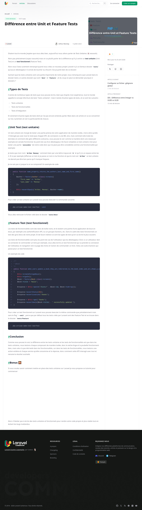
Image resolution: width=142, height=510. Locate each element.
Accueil (7, 14)
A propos (53, 446)
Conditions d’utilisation (81, 446)
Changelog (54, 450)
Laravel (8, 44)
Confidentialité (78, 450)
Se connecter (114, 3)
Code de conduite (79, 454)
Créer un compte (130, 3)
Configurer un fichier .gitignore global (120, 84)
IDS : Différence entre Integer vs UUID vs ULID (121, 99)
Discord (99, 455)
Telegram (111, 455)
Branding (53, 457)
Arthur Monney (62, 44)
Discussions (31, 3)
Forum (14, 3)
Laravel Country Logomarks (14, 449)
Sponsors (53, 454)
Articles (22, 3)
